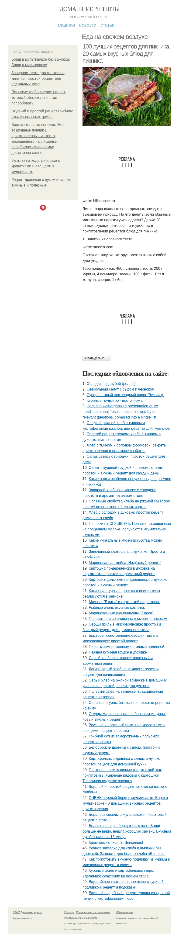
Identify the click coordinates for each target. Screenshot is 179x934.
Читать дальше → (96, 358)
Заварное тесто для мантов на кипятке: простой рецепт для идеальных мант (38, 78)
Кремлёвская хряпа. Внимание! (116, 842)
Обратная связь (124, 912)
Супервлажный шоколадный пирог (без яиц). (125, 395)
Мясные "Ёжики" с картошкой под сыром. (124, 602)
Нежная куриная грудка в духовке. (118, 652)
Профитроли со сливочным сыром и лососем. (129, 619)
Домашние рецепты (90, 9)
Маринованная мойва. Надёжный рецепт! (125, 563)
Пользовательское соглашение (93, 912)
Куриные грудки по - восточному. (115, 400)
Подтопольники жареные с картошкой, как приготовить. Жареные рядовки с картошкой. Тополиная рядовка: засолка (122, 775)
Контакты (69, 912)
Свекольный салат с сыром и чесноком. (121, 389)
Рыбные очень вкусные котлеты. (117, 607)
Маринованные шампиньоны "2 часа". (122, 613)
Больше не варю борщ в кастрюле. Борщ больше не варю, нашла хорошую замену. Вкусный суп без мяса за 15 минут (127, 831)
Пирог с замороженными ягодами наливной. (127, 647)
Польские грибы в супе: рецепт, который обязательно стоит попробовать (38, 97)
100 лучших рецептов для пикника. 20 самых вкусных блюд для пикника (126, 53)
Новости (87, 25)
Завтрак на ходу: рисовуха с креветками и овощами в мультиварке (35, 166)
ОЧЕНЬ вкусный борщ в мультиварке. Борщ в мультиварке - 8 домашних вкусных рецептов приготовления (125, 803)
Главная (66, 25)
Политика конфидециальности (80, 918)
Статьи (107, 25)
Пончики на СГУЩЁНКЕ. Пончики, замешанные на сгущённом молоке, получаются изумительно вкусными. (127, 529)
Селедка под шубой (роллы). (112, 384)
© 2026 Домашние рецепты (27, 912)
